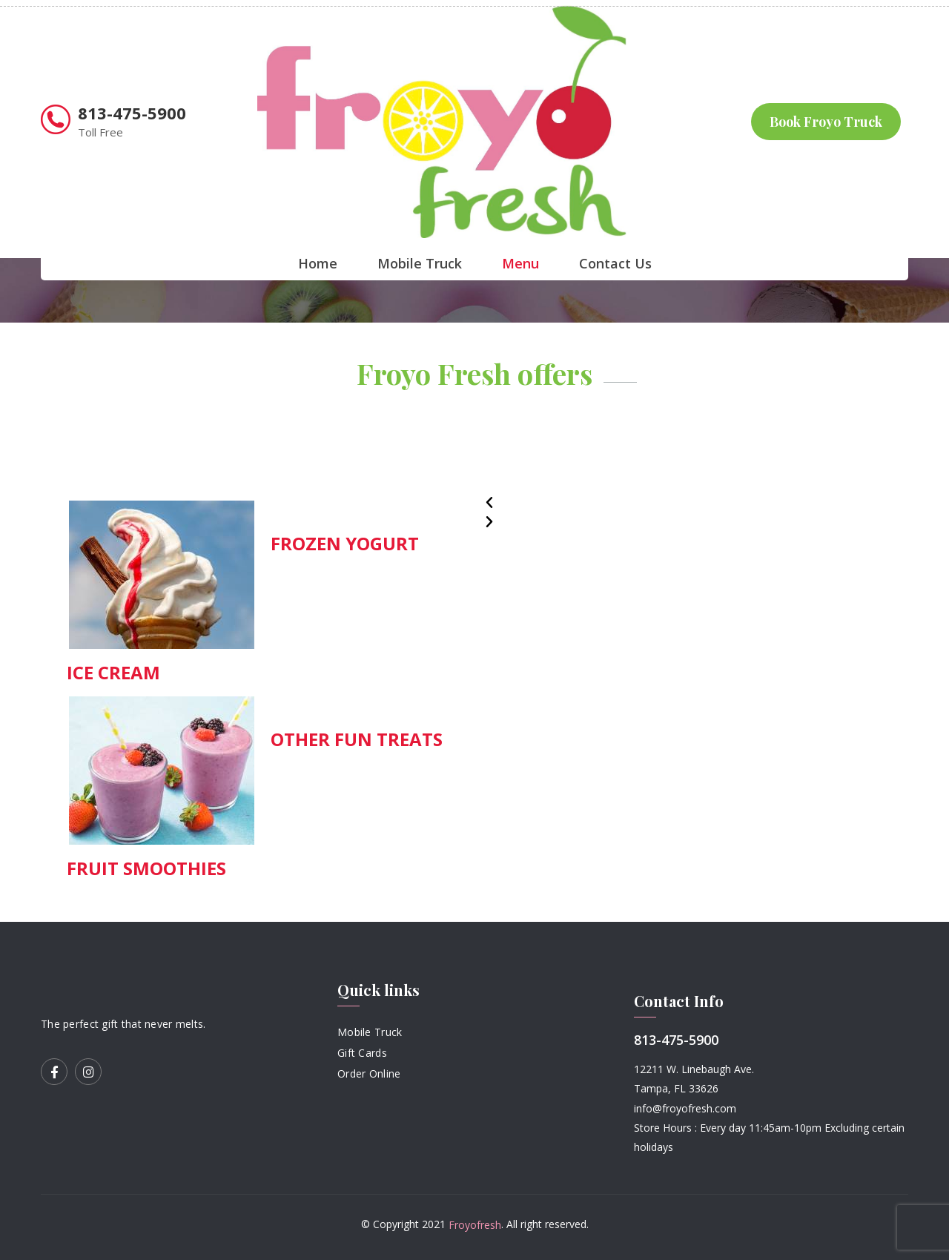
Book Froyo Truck (826, 122)
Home (317, 263)
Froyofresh (475, 1225)
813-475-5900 (132, 113)
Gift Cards (362, 1053)
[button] (686, 502)
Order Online (368, 1073)
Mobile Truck (419, 263)
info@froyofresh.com (685, 1108)
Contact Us (615, 263)
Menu (520, 263)
